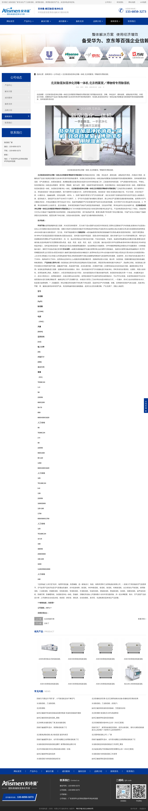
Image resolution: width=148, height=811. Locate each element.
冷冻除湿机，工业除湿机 (46, 703)
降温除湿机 (114, 591)
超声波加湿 (141, 591)
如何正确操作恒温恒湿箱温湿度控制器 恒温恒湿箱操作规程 (59, 713)
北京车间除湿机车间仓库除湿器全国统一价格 (53, 749)
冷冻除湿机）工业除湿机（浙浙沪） (105, 703)
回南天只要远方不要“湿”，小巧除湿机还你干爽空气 (56, 698)
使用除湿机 (55, 276)
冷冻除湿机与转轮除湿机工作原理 (104, 754)
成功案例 (62, 21)
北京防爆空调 (49, 619)
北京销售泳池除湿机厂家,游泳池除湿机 (51, 723)
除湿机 (63, 263)
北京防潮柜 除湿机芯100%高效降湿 (105, 713)
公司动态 (57, 74)
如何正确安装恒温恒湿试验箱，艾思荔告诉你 (108, 708)
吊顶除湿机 (84, 591)
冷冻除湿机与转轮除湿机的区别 (48, 759)
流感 (86, 199)
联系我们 (132, 21)
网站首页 (10, 21)
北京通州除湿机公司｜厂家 (102, 735)
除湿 (87, 178)
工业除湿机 (43, 591)
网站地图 (132, 2)
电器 (110, 584)
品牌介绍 (97, 21)
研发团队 (120, 2)
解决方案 (45, 21)
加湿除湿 (58, 182)
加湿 (90, 178)
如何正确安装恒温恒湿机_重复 (48, 718)
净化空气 (111, 199)
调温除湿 (103, 591)
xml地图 (143, 2)
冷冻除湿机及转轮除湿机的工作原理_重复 (107, 744)
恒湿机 (82, 178)
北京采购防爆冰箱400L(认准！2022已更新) (108, 723)
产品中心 (28, 21)
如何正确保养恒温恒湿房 (46, 754)
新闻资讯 (114, 21)
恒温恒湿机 (94, 591)
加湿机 (40, 269)
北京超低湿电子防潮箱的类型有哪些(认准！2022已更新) (113, 749)
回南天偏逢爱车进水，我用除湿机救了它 (52, 727)
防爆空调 (41, 594)
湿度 (36, 182)
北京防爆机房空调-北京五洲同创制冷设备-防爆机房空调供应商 (115, 698)
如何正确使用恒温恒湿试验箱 (103, 759)
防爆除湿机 (53, 591)
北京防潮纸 (41, 708)
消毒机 (82, 594)
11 (39, 569)
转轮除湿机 (64, 591)
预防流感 (119, 199)
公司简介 (108, 2)
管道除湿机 (74, 591)
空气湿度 (140, 584)
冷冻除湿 (48, 232)
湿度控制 (124, 232)
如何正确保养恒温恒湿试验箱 (103, 718)
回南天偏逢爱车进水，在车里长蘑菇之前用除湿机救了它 (58, 739)
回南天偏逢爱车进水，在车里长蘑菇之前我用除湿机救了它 (113, 739)
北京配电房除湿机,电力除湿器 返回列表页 (52, 735)
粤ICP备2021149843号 (84, 809)
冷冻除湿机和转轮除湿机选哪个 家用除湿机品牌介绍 (56, 744)
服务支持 (80, 21)
